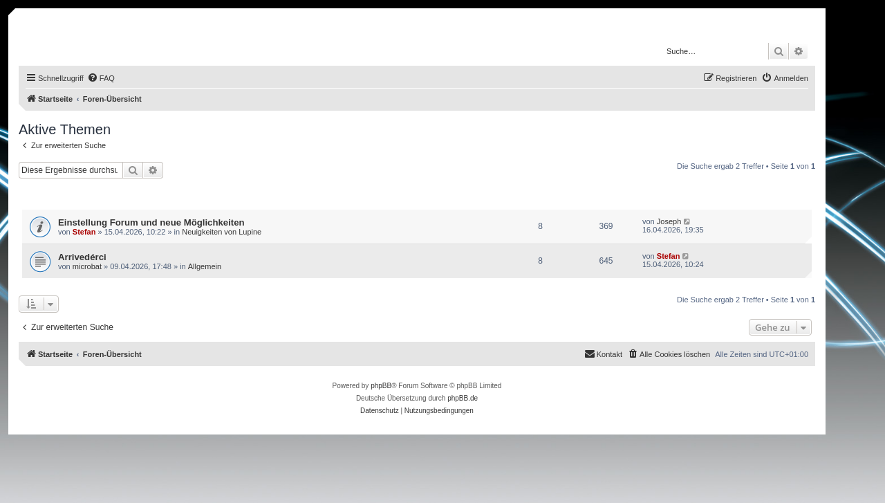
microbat (87, 266)
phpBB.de (462, 398)
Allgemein (204, 266)
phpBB (381, 386)
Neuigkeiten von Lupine (221, 232)
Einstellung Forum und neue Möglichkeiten (151, 222)
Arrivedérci (82, 257)
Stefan (84, 232)
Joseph (669, 221)
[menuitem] (101, 78)
